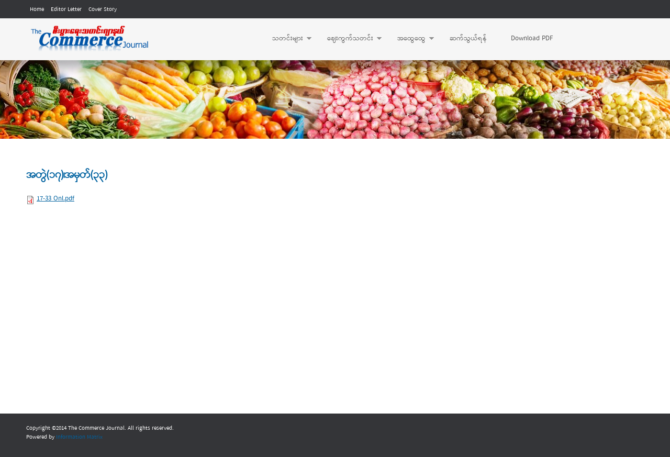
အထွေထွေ (410, 38)
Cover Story (102, 9)
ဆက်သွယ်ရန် (468, 38)
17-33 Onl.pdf (55, 198)
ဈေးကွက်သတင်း (349, 38)
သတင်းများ (286, 38)
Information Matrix (79, 437)
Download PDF (532, 38)
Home (37, 9)
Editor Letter (66, 9)
